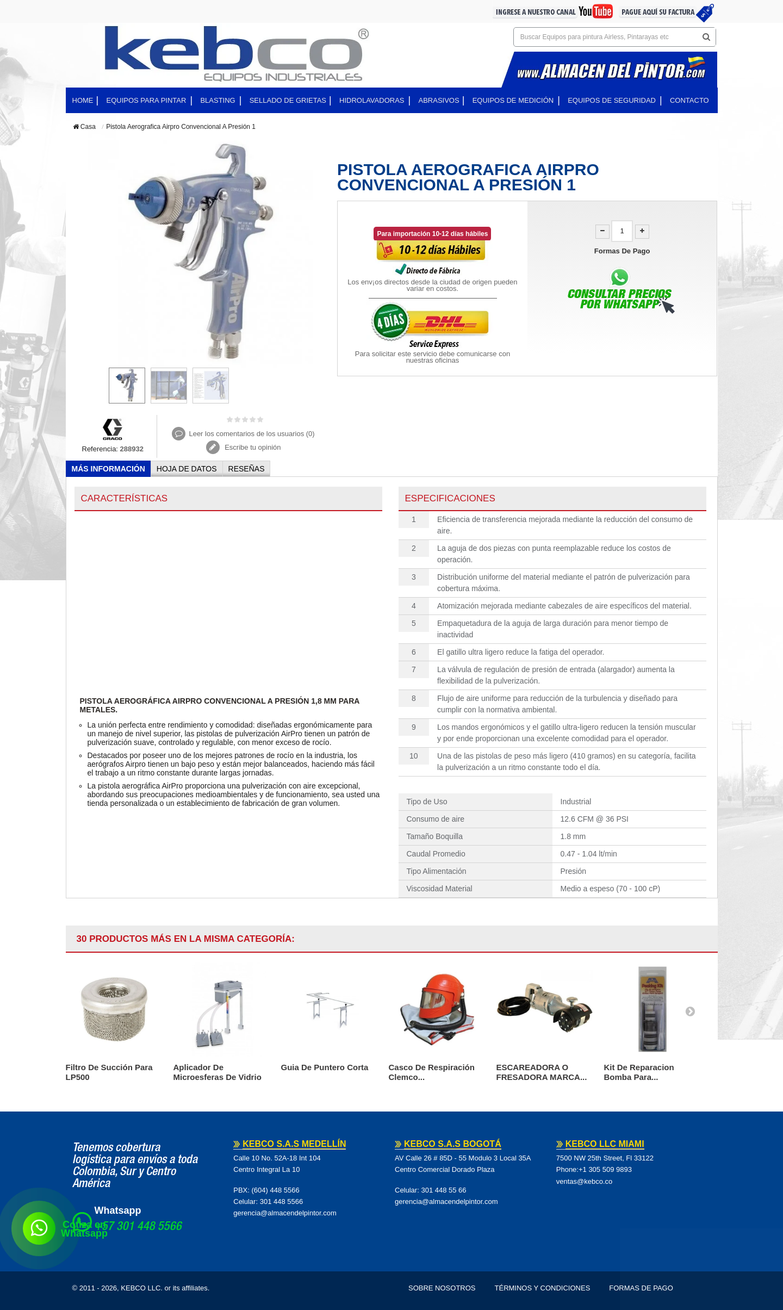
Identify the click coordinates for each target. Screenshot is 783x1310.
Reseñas (246, 468)
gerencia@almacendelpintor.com (285, 1213)
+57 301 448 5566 (138, 1227)
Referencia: (100, 449)
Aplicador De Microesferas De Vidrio (217, 1072)
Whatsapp (118, 1210)
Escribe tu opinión (252, 447)
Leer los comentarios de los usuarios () (251, 434)
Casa (84, 127)
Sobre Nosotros (442, 1288)
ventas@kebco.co (584, 1181)
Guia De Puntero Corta (325, 1067)
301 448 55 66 (443, 1190)
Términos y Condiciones (543, 1288)
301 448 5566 (281, 1201)
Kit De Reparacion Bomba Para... (639, 1072)
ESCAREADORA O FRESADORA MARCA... (541, 1072)
